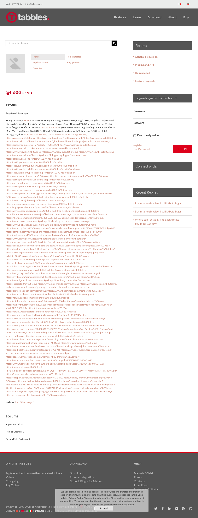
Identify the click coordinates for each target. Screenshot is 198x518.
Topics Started (74, 56)
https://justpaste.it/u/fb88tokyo (21, 283)
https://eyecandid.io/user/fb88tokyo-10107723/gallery (36, 388)
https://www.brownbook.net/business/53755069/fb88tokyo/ (37, 346)
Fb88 (26, 120)
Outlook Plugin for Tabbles (86, 481)
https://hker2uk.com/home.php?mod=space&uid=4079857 (80, 245)
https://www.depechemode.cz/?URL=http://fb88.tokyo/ (34, 252)
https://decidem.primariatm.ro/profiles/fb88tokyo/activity (71, 242)
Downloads (77, 473)
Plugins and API (144, 64)
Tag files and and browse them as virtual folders (34, 473)
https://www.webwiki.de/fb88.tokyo (60, 151)
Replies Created (41, 62)
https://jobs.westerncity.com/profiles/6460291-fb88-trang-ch (80, 176)
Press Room (141, 485)
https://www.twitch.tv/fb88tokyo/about (26, 141)
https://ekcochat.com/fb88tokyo (82, 210)
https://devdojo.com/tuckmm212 (22, 249)
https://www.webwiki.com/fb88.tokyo (77, 144)
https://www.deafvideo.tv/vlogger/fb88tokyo (28, 238)
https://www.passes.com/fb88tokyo (24, 221)
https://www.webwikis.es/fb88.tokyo (24, 155)
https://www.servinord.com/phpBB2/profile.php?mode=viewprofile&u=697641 (46, 259)
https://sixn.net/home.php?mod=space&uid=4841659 (33, 342)
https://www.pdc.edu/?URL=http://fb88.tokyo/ (91, 249)
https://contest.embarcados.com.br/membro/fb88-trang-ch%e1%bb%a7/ (42, 356)
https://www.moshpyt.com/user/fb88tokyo (27, 363)
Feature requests (145, 81)
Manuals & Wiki (143, 473)
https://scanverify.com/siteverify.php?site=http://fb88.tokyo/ (59, 256)
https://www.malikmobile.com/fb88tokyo (58, 283)
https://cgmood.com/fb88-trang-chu (24, 231)
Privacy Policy (126, 504)
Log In (182, 149)
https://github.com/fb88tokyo (61, 141)
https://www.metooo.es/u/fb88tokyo (67, 269)
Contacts (139, 481)
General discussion (146, 56)
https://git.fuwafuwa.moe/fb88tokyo (79, 342)
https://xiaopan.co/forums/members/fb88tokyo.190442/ (34, 377)
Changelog (12, 481)
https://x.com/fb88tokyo (36, 134)
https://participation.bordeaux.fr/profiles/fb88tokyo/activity (36, 186)
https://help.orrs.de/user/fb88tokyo (95, 391)
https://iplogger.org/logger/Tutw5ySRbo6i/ (64, 155)
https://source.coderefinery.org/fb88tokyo (27, 269)
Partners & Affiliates (146, 489)
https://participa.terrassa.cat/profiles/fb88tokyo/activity (34, 162)
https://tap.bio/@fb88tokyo (53, 249)
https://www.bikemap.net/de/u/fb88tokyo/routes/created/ (54, 335)
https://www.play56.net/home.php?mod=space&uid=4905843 (72, 339)
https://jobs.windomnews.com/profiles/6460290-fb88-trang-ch (38, 183)
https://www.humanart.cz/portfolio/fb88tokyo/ (30, 322)
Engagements (74, 62)
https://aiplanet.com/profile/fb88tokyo (84, 325)
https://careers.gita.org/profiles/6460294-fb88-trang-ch (34, 158)
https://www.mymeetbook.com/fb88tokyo (27, 176)
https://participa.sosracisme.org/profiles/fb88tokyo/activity (35, 193)
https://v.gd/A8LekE (90, 276)
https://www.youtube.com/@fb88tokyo (68, 134)
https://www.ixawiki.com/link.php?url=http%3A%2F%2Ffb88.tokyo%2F (79, 228)
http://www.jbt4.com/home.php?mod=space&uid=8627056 (70, 235)
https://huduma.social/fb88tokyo (22, 235)
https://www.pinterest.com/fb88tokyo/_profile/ (60, 137)
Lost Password (141, 149)
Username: (139, 111)
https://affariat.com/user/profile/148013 (81, 329)
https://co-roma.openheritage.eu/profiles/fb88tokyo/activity (36, 395)
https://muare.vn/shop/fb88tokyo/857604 (75, 224)
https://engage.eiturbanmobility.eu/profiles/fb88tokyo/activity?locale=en (42, 207)
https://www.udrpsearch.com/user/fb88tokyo (82, 318)
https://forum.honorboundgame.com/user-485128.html (34, 374)
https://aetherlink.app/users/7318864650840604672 (77, 363)
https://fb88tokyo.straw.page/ (21, 391)
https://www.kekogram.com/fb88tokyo (47, 332)
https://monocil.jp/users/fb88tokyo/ (52, 384)
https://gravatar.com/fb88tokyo (100, 137)
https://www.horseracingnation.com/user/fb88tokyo (32, 318)
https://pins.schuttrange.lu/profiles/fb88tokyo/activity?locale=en (38, 266)
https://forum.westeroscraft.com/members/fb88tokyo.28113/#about (41, 311)
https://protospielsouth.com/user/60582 (26, 290)
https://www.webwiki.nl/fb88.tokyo (24, 151)
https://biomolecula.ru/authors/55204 (47, 308)
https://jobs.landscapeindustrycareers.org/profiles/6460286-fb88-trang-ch (44, 203)
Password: (139, 122)
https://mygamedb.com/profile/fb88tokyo (92, 266)
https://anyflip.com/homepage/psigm (24, 276)
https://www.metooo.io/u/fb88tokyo (65, 263)
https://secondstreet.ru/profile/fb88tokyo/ (82, 217)
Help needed (142, 72)
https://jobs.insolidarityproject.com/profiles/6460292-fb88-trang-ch (40, 172)
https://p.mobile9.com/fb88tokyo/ (68, 238)
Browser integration (82, 477)
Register (138, 145)
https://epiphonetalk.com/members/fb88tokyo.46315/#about (37, 301)
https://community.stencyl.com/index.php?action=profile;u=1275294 (55, 287)
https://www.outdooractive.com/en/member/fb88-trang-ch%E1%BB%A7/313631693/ (49, 360)
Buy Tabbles (13, 485)
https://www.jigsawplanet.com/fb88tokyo (27, 280)
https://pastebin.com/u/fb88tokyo (93, 141)
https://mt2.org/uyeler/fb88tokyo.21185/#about (30, 304)
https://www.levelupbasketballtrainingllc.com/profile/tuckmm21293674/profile (46, 315)
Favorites (37, 68)
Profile (36, 56)
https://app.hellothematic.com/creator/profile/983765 (33, 349)
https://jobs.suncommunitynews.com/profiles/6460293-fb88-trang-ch (41, 165)
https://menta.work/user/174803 (90, 214)
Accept (104, 508)
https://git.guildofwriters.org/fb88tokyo (56, 391)
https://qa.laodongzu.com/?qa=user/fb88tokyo (66, 221)
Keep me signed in (148, 135)
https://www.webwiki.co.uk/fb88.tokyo (25, 148)
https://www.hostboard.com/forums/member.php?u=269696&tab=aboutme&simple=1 (50, 294)
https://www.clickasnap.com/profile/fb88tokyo (29, 224)
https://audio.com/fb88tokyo (54, 353)
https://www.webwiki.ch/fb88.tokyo (64, 148)
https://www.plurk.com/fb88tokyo (23, 339)
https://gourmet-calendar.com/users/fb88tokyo (88, 388)
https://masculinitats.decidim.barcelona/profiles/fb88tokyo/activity (54, 197)
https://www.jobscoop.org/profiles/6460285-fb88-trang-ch (36, 210)
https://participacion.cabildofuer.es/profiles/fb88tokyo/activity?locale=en (43, 169)
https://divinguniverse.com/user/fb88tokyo (27, 245)
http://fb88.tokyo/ (50, 127)
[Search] (114, 43)
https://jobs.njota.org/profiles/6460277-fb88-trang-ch (73, 273)
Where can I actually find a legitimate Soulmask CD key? (157, 221)
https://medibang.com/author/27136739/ (69, 280)
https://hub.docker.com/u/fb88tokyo (61, 276)
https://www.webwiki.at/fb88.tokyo (96, 151)
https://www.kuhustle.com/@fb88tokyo (74, 322)
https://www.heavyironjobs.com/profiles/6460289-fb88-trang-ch (39, 190)
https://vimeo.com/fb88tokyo (21, 137)
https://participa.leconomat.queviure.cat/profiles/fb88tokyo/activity (40, 179)
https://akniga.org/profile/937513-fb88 (25, 273)
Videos (10, 477)
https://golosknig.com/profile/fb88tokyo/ (26, 263)
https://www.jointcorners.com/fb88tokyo (89, 346)
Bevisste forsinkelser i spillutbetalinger (158, 203)
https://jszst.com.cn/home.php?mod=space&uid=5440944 (72, 231)
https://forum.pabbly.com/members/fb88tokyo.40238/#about (37, 297)
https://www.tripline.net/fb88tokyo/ (24, 228)
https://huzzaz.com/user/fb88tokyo (24, 242)
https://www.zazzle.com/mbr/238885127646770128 (33, 329)
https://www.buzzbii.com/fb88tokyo (86, 301)
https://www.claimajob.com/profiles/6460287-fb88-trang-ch (36, 200)
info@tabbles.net (34, 4)
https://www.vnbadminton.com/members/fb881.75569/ (75, 290)
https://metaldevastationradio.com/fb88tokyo (40, 381)
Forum (138, 477)
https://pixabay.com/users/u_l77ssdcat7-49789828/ (32, 144)
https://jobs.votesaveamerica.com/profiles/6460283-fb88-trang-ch (39, 214)
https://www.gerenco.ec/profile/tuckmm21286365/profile (35, 325)
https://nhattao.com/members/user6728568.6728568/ (33, 217)
